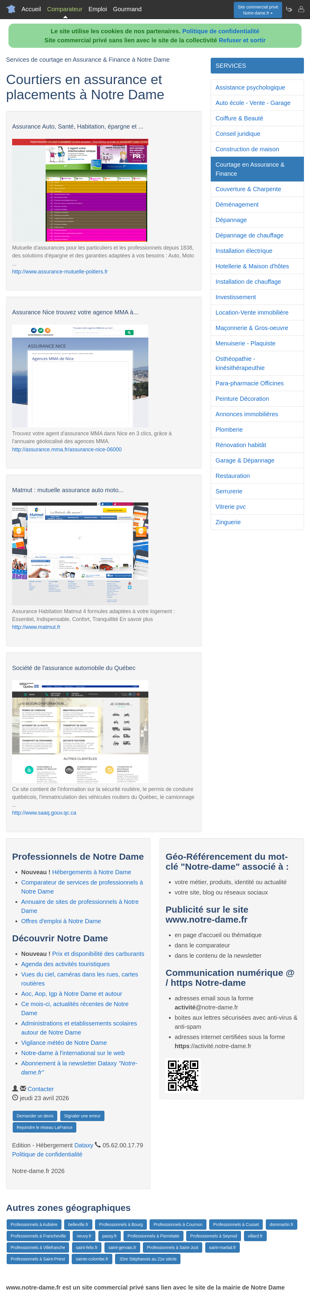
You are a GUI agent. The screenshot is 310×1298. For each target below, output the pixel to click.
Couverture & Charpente (248, 189)
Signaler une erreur (82, 1115)
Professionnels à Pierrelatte (153, 1236)
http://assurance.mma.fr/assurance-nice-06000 (67, 449)
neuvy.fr (84, 1236)
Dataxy (83, 1145)
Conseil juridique (238, 133)
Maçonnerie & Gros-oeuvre (252, 328)
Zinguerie (228, 522)
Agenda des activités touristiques (65, 964)
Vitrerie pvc (231, 506)
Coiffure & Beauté (239, 118)
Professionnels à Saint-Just (172, 1247)
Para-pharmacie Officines (250, 383)
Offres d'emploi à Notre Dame (61, 921)
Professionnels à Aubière (34, 1224)
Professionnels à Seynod (213, 1236)
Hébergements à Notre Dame (91, 872)
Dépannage (231, 220)
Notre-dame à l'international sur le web (73, 1053)
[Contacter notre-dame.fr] (301, 9)
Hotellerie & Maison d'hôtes (252, 266)
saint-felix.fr (87, 1247)
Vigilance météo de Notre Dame (64, 1042)
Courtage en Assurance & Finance (250, 169)
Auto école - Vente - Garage (253, 103)
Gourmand (127, 9)
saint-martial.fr (222, 1247)
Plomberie (229, 429)
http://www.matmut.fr (36, 627)
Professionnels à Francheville (38, 1236)
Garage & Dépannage (245, 460)
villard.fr (255, 1236)
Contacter (41, 1089)
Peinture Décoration (242, 398)
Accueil (31, 9)
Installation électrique (244, 250)
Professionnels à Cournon (177, 1224)
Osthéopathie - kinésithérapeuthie (240, 363)
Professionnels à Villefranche (38, 1247)
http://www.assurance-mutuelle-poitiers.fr (60, 272)
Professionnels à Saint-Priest (38, 1259)
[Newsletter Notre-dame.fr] (289, 9)
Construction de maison (247, 149)
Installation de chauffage (248, 281)
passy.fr (109, 1236)
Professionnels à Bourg (121, 1224)
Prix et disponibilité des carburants (98, 953)
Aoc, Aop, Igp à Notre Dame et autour (71, 993)
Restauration (233, 475)
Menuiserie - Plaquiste (245, 343)
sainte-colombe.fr (92, 1259)
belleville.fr (78, 1224)
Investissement (236, 297)
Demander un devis (35, 1115)
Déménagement (237, 204)
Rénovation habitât (241, 445)
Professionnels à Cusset (236, 1224)
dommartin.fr (282, 1224)
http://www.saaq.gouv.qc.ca (44, 813)
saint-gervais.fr (122, 1247)
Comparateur (64, 9)
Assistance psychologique (250, 87)
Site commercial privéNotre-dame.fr (258, 10)
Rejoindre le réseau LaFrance (44, 1127)
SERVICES (231, 65)
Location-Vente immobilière (252, 312)
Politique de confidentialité (220, 31)
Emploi (97, 9)
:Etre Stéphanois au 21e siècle (147, 1259)
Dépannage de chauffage (249, 235)
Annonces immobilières (247, 414)
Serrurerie (229, 491)
